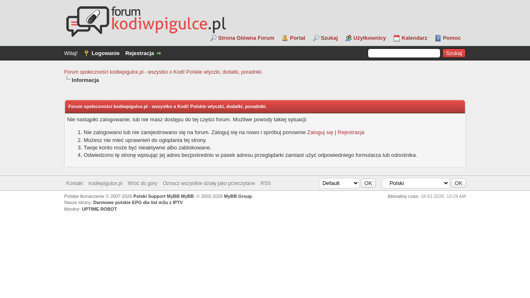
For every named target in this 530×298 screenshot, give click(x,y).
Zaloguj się (320, 132)
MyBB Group (238, 196)
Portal (297, 38)
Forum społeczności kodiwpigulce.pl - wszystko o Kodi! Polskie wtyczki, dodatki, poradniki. (163, 72)
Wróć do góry (142, 183)
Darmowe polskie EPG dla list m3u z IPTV (138, 202)
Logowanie (106, 53)
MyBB (187, 196)
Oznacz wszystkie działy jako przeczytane (209, 183)
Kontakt (74, 183)
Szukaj (329, 38)
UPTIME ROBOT (99, 209)
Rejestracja (139, 53)
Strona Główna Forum (246, 38)
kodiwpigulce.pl (105, 183)
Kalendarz (414, 38)
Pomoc (452, 38)
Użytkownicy (370, 38)
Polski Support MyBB (156, 196)
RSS (265, 183)
